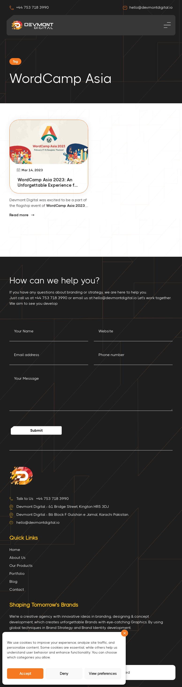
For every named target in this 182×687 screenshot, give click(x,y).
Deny (64, 674)
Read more (19, 215)
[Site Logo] (21, 475)
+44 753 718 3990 (29, 7)
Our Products (21, 565)
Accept (25, 674)
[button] (124, 633)
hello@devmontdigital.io (148, 7)
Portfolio (17, 573)
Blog (13, 581)
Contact (16, 589)
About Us (17, 557)
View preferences (103, 674)
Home (14, 549)
